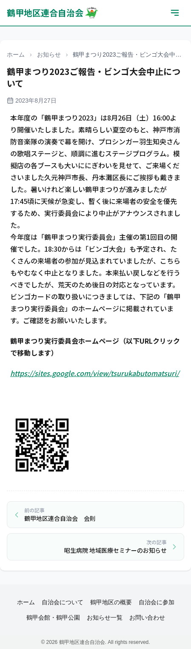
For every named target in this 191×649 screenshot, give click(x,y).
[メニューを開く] (174, 12)
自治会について (62, 602)
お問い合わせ (147, 617)
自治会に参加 (156, 602)
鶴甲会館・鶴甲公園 (53, 617)
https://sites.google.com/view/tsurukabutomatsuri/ (94, 373)
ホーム (16, 54)
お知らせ (49, 54)
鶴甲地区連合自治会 (53, 12)
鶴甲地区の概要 (111, 602)
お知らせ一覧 (105, 617)
